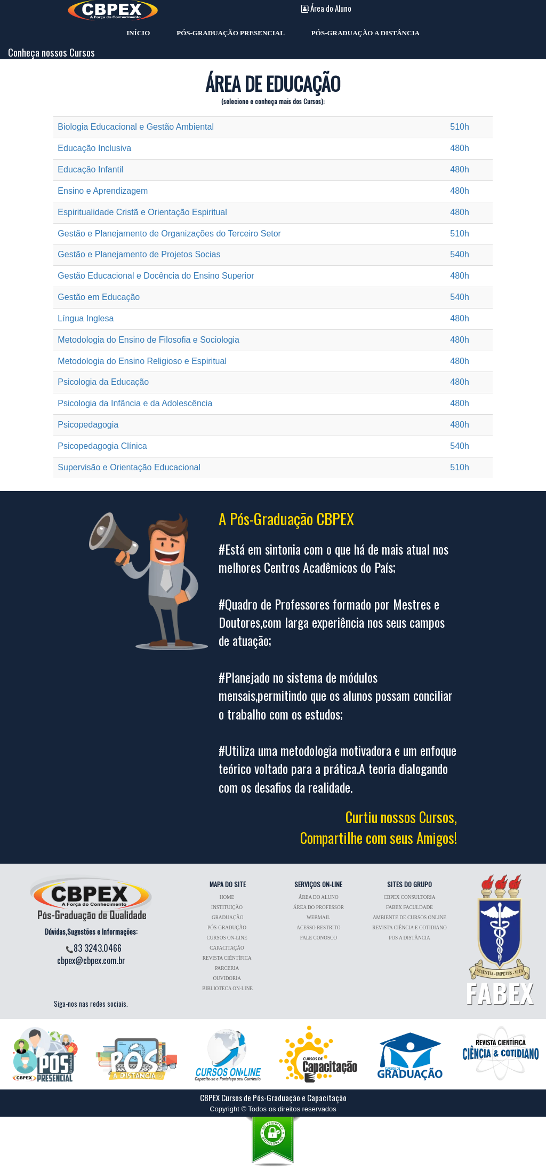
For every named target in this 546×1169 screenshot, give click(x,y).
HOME (228, 897)
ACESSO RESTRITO (318, 927)
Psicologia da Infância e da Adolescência (135, 403)
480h (459, 148)
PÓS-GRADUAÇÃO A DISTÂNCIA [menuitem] (365, 31)
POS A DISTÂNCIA (409, 938)
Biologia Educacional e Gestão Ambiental (136, 126)
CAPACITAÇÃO (227, 948)
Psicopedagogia (88, 424)
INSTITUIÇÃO (227, 907)
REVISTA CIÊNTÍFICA (228, 958)
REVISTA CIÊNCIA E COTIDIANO (409, 927)
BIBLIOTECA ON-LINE (227, 988)
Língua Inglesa (86, 318)
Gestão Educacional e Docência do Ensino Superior (156, 275)
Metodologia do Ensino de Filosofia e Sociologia (148, 339)
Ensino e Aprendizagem (103, 190)
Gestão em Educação (99, 297)
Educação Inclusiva (94, 148)
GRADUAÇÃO (227, 917)
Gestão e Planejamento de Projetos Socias (139, 254)
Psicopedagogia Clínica (102, 446)
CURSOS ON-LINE (227, 938)
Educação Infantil (90, 169)
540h (459, 254)
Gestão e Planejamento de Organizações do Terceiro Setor (169, 233)
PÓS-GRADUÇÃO (227, 927)
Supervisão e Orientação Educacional (129, 467)
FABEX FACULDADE (409, 907)
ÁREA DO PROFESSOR (318, 907)
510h (459, 126)
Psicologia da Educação (103, 381)
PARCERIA (227, 968)
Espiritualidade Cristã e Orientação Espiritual (142, 212)
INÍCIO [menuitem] (138, 31)
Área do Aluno (326, 8)
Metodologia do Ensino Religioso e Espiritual (142, 361)
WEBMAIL (318, 917)
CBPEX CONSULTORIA (410, 897)
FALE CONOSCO (318, 938)
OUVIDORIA (227, 978)
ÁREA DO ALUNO (319, 897)
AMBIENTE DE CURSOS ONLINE (409, 917)
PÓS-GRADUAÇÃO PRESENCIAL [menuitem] (230, 31)
